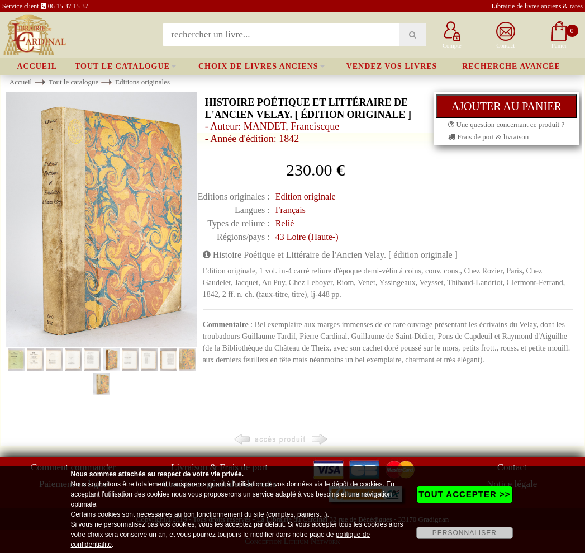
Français (290, 210)
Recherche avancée (511, 66)
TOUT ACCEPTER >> (464, 494)
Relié (284, 223)
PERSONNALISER (464, 533)
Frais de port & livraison (488, 137)
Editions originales (142, 82)
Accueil (37, 66)
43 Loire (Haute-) (307, 237)
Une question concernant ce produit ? (506, 124)
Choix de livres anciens (258, 66)
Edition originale (305, 196)
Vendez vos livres (391, 66)
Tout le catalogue (122, 66)
